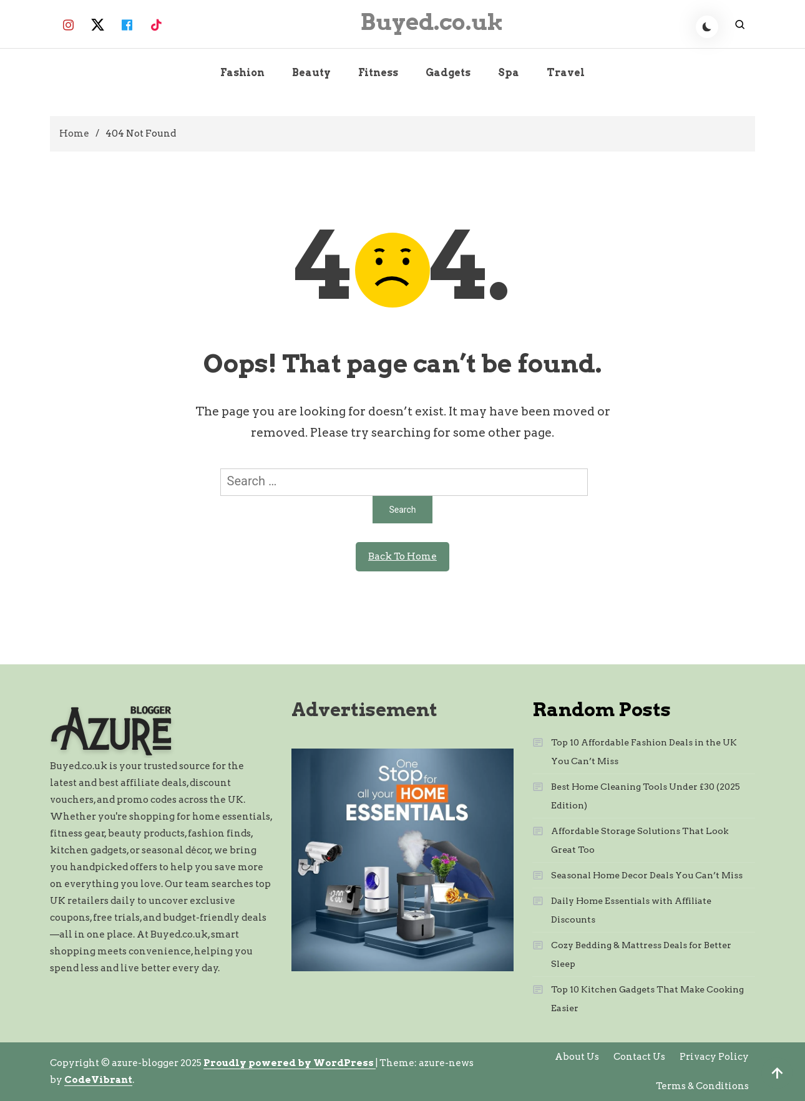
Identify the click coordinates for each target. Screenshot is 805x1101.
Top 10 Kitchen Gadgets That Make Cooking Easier (647, 998)
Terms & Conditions (702, 1086)
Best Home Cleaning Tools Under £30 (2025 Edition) (645, 796)
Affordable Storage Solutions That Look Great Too (639, 840)
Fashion (242, 73)
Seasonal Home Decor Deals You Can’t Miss (647, 875)
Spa (508, 73)
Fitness (378, 73)
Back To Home (402, 556)
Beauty (311, 73)
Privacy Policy (714, 1056)
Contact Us (639, 1056)
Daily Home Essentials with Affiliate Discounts (631, 910)
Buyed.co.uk (432, 22)
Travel (566, 73)
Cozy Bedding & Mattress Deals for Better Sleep (641, 954)
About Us (577, 1056)
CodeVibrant (98, 1079)
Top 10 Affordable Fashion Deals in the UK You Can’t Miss (644, 751)
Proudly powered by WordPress (289, 1063)
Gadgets (448, 73)
